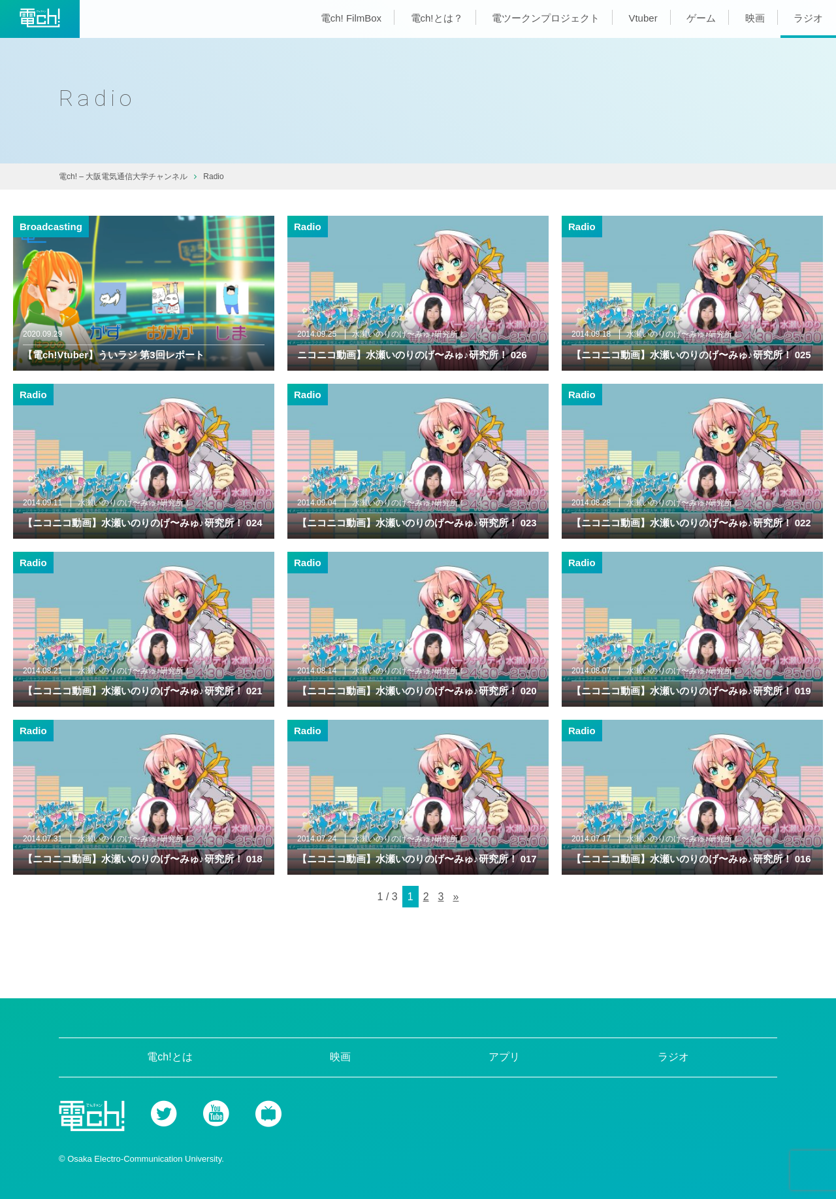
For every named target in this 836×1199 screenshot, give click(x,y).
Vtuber (642, 18)
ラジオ (808, 18)
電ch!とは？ (437, 18)
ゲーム (701, 18)
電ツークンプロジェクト (546, 18)
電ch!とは (169, 1056)
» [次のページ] (455, 896)
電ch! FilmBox (351, 18)
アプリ (504, 1056)
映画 (755, 18)
